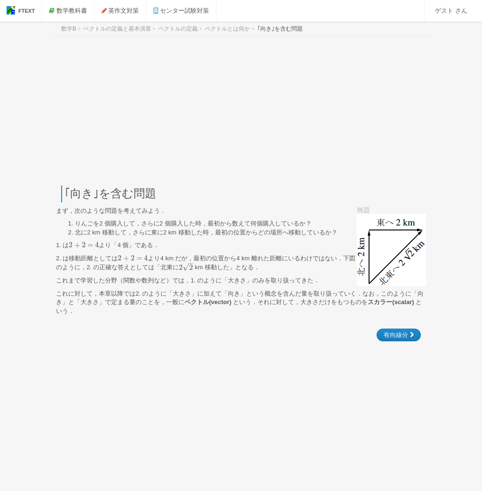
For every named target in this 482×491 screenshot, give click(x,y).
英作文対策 (120, 10)
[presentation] (84, 245)
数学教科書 (68, 10)
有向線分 (399, 334)
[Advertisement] (241, 111)
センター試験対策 (181, 10)
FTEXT (21, 10)
